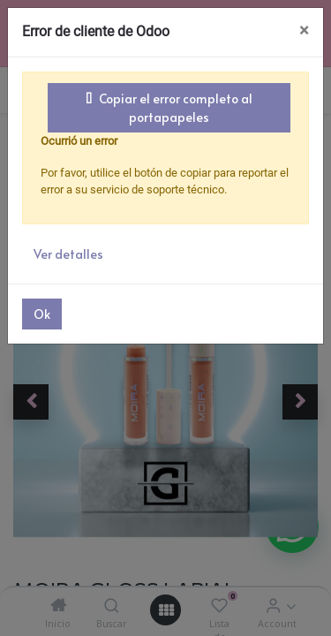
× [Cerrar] (304, 30)
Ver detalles (68, 254)
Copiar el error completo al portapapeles (169, 107)
